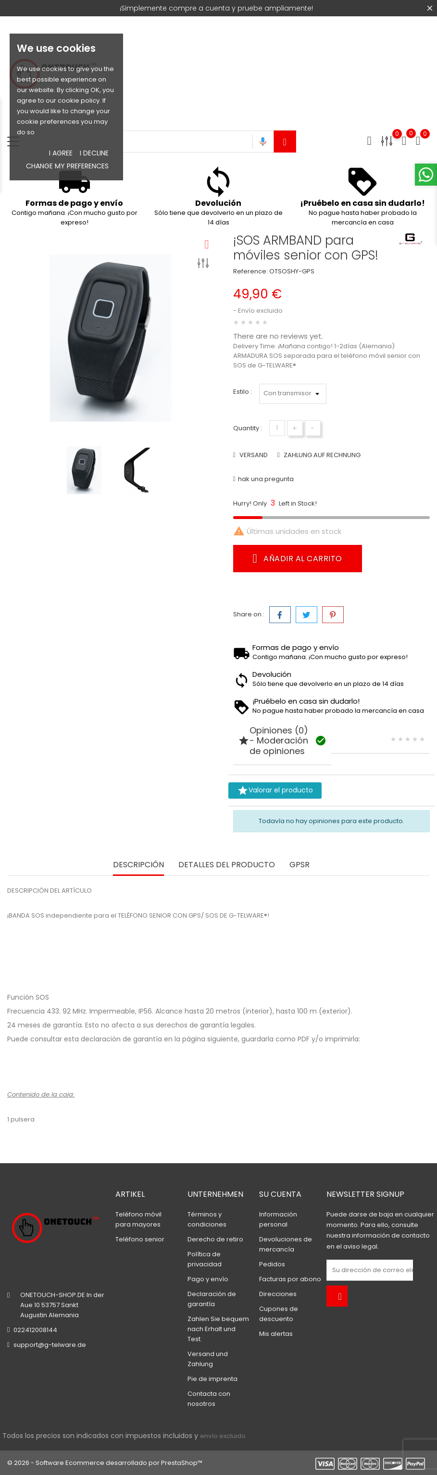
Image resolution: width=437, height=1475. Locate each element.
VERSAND (253, 455)
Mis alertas (276, 1333)
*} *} (292, 394)
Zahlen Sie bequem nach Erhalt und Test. (218, 1329)
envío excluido (223, 1435)
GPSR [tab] (299, 865)
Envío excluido (260, 310)
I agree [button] (61, 153)
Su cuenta (280, 1194)
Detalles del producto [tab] (226, 865)
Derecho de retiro (215, 1239)
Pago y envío (207, 1279)
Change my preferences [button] (67, 166)
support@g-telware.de (49, 1344)
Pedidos (272, 1264)
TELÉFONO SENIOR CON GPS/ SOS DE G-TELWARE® (192, 915)
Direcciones (278, 1293)
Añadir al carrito (297, 558)
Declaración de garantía (59, 1067)
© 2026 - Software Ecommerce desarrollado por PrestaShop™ (104, 1462)
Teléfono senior (139, 1239)
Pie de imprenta (212, 1378)
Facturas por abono (290, 1279)
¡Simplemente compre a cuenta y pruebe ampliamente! (216, 8)
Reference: (250, 271)
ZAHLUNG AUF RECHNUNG (321, 455)
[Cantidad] (277, 428)
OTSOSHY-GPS (291, 271)
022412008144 (35, 1329)
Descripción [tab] (138, 865)
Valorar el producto (275, 790)
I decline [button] (94, 153)
